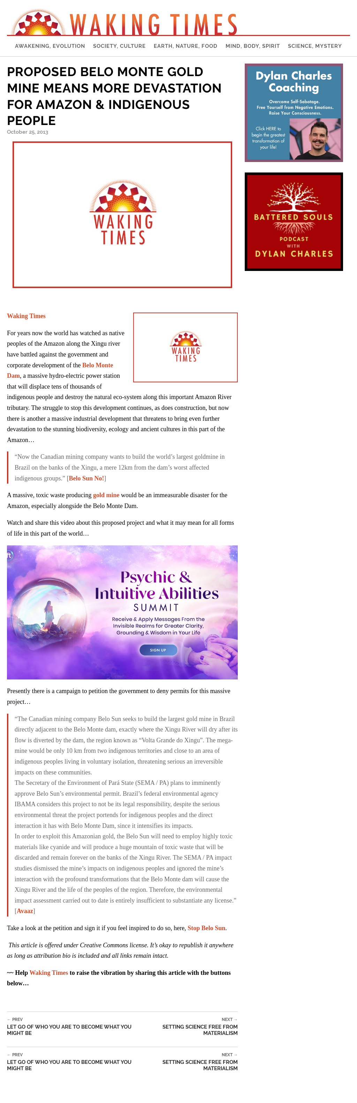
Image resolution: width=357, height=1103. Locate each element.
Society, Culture (119, 46)
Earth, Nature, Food (186, 46)
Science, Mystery (315, 46)
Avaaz (25, 910)
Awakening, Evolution (50, 46)
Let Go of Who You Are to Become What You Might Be (73, 1026)
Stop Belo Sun (206, 928)
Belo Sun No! (86, 478)
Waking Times (26, 315)
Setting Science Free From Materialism (189, 1026)
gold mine (106, 495)
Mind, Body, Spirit (253, 46)
